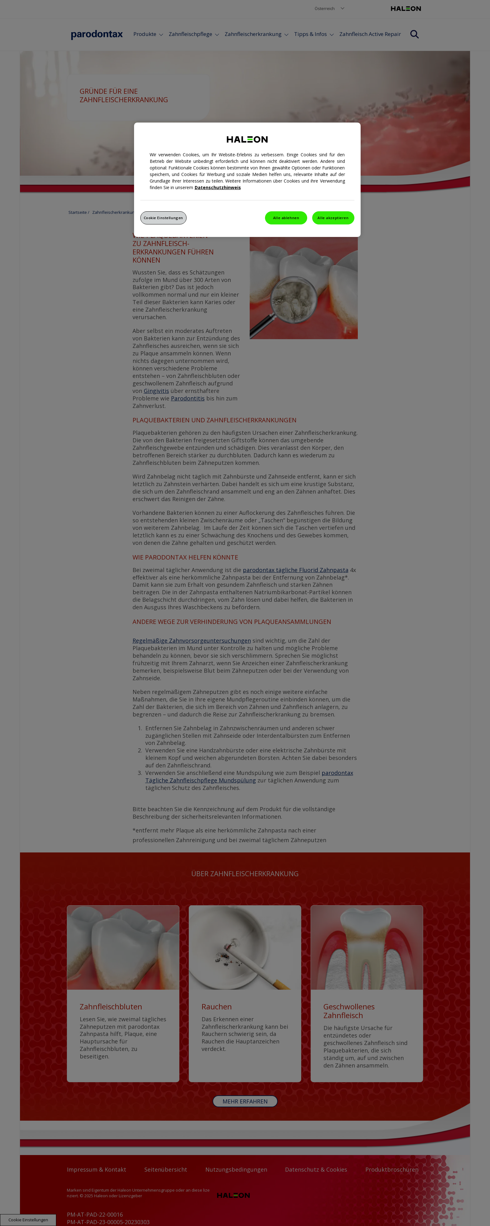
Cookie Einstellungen (163, 217)
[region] (247, 180)
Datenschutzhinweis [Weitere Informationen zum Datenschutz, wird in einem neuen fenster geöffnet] (218, 187)
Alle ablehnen (286, 217)
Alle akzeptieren (333, 217)
